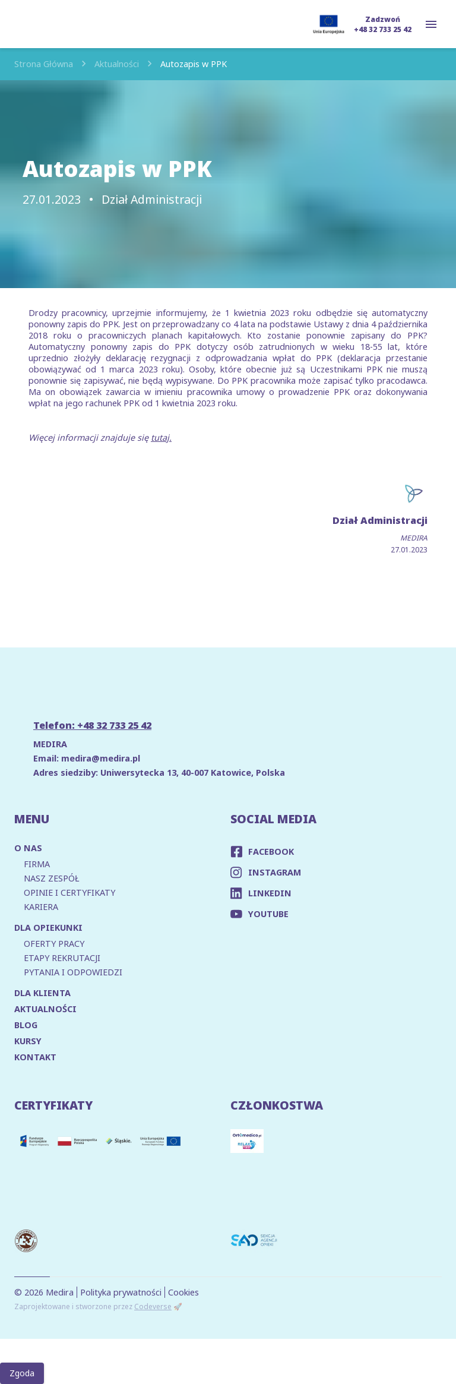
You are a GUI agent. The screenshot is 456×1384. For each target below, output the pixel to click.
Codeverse (153, 1306)
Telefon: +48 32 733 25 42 (92, 725)
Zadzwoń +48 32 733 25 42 (382, 24)
